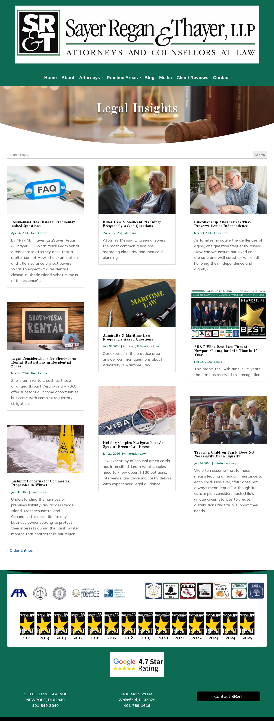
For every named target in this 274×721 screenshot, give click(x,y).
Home (50, 78)
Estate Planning (225, 463)
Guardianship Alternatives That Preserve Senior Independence (222, 224)
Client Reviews (192, 78)
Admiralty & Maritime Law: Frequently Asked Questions (128, 337)
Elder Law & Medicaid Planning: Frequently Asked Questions (132, 224)
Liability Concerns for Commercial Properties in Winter (41, 483)
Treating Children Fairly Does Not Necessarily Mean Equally (224, 454)
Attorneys (89, 78)
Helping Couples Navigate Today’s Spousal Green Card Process (133, 445)
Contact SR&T (228, 696)
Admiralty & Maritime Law (141, 346)
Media (165, 78)
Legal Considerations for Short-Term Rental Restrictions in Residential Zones (43, 362)
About (67, 78)
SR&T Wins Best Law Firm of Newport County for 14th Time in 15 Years (226, 351)
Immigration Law (134, 454)
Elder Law (129, 233)
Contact (221, 78)
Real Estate (39, 233)
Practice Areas (122, 78)
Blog (149, 78)
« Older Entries (20, 550)
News (218, 362)
